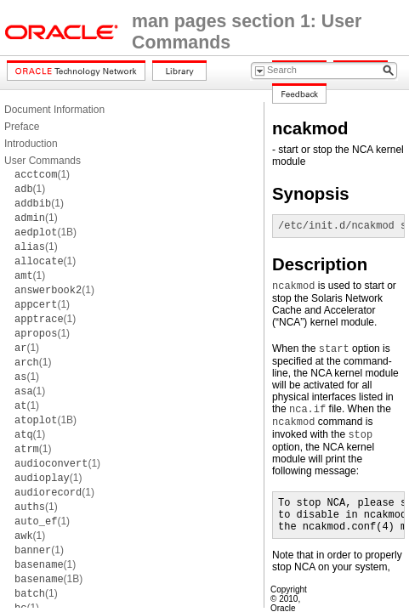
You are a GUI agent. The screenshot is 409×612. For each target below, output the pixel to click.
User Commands (42, 161)
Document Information (54, 110)
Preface (21, 127)
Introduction (31, 144)
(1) (42, 174)
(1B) (45, 232)
